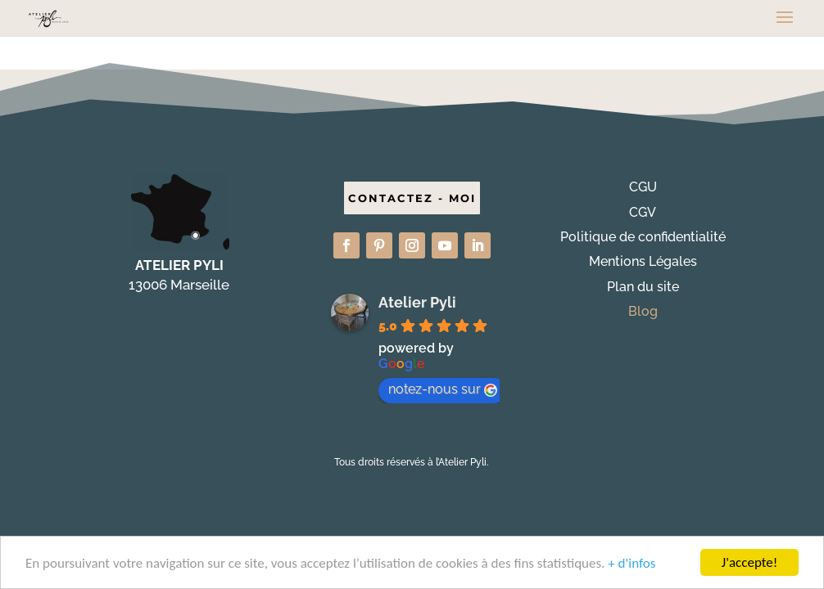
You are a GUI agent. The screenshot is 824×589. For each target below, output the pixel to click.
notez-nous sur (442, 389)
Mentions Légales (643, 261)
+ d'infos (631, 564)
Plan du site (643, 286)
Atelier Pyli (417, 302)
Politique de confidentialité (643, 237)
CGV (642, 212)
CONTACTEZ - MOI (412, 198)
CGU (643, 187)
